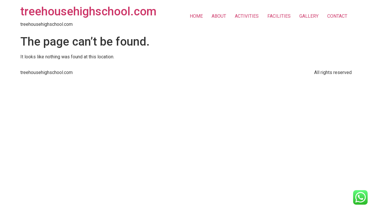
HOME (196, 16)
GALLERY (309, 16)
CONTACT (337, 16)
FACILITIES (279, 16)
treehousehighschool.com (88, 11)
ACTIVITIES (247, 16)
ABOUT (219, 16)
